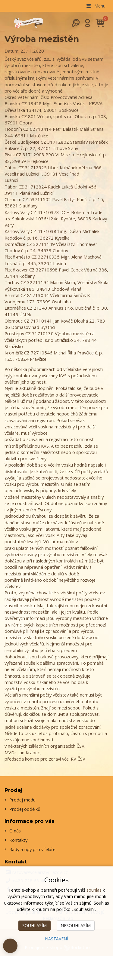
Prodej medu (22, 800)
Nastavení (56, 939)
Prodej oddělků (24, 809)
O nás (15, 831)
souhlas (94, 890)
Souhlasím (34, 925)
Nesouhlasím (76, 925)
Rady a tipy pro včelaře (32, 849)
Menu (95, 6)
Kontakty (18, 840)
